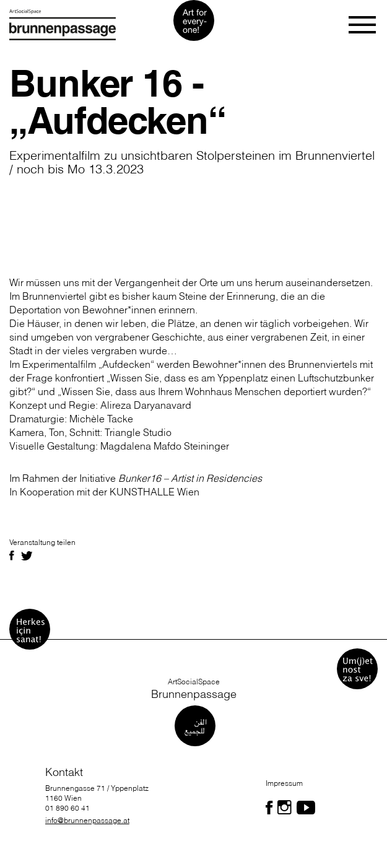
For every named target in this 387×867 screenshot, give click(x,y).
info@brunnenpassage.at (87, 820)
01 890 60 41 (67, 808)
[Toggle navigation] (363, 24)
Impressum (284, 783)
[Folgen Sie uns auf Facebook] (269, 807)
